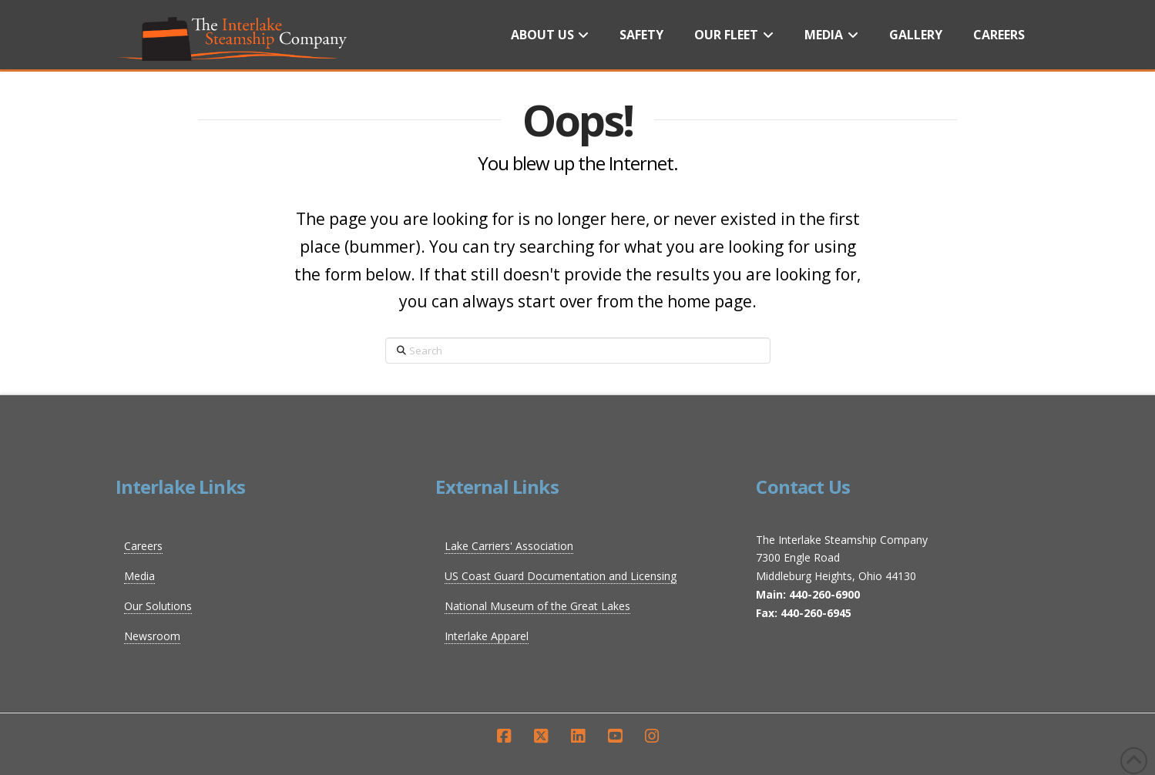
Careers (143, 545)
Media (139, 576)
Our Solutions (158, 606)
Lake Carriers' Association (509, 545)
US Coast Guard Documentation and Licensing (561, 576)
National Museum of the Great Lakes (537, 606)
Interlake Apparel (487, 636)
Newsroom (152, 636)
